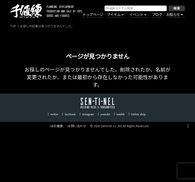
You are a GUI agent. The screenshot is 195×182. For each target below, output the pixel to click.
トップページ (93, 14)
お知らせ (173, 14)
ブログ (157, 14)
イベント (136, 14)
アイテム (113, 14)
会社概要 (56, 126)
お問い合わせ (76, 126)
